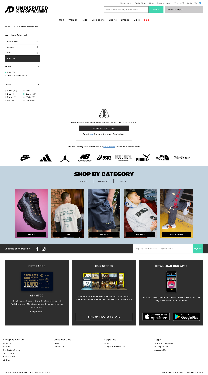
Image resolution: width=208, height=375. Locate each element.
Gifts (22, 53)
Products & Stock (11, 350)
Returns (6, 346)
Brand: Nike (22, 41)
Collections (97, 20)
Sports (113, 20)
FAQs (56, 343)
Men (61, 20)
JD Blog (6, 360)
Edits (137, 20)
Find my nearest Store (104, 316)
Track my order (164, 3)
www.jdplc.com (42, 372)
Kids (84, 20)
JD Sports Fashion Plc (114, 346)
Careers (107, 343)
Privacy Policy (161, 346)
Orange (22, 47)
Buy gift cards (36, 312)
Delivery (7, 343)
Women (72, 20)
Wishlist (178, 3)
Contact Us (59, 346)
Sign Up (198, 248)
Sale (146, 20)
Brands (125, 20)
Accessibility (160, 350)
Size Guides (8, 353)
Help (151, 3)
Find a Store (140, 3)
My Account (125, 3)
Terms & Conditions (163, 343)
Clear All (11, 58)
